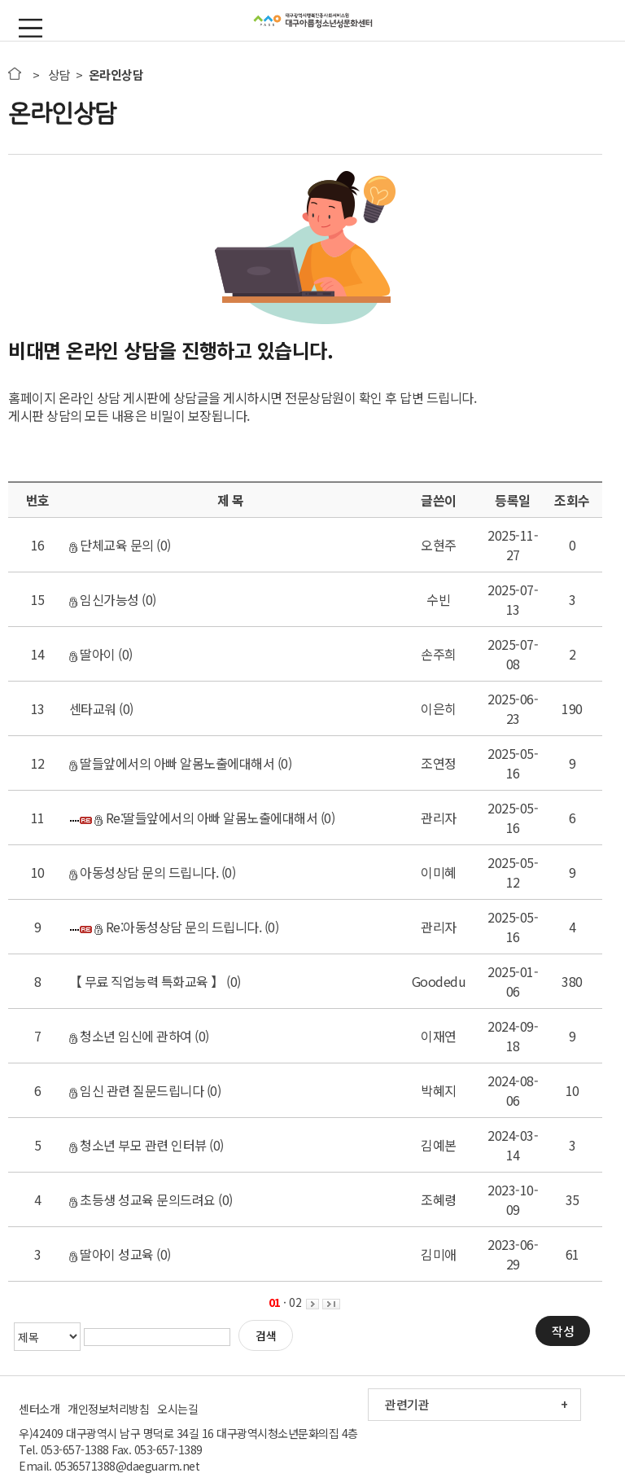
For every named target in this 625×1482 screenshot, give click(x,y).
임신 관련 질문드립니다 (136, 1090)
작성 (563, 1331)
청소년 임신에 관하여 (130, 1036)
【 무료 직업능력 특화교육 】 (146, 981)
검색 (266, 1335)
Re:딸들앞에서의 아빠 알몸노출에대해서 (205, 817)
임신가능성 (104, 599)
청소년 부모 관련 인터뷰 (138, 1145)
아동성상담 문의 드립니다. (144, 872)
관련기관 (407, 1404)
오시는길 (177, 1409)
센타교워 (92, 708)
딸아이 (92, 654)
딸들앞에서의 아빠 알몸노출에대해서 (172, 763)
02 (295, 1302)
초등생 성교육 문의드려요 (142, 1199)
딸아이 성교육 (111, 1254)
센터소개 (39, 1409)
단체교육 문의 (111, 545)
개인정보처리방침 (108, 1409)
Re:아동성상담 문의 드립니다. (177, 926)
